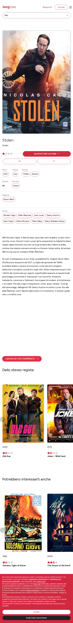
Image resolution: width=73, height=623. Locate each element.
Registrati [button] (47, 7)
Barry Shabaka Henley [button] (55, 221)
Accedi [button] (61, 7)
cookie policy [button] (41, 581)
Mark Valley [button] (37, 221)
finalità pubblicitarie (32, 590)
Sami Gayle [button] (8, 221)
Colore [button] (16, 186)
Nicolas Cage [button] (9, 215)
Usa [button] (15, 174)
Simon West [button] (8, 199)
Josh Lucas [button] (39, 215)
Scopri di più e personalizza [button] (36, 618)
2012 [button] (5, 174)
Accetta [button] (36, 612)
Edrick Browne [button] (22, 221)
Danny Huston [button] (53, 215)
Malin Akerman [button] (24, 215)
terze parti (36, 584)
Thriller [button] (26, 174)
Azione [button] (35, 174)
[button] (47, 154)
